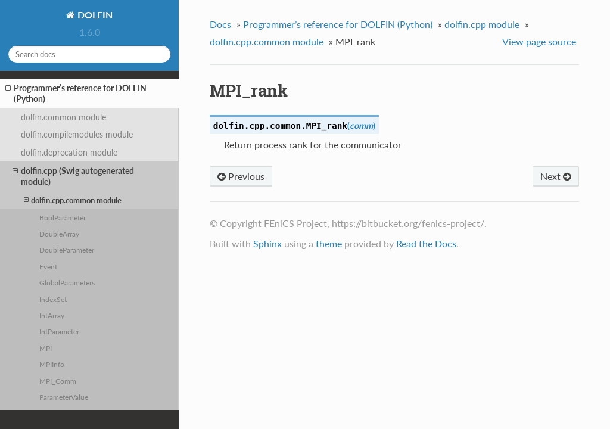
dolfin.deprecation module (69, 152)
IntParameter (59, 331)
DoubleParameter (66, 249)
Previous (240, 176)
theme (329, 243)
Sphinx (267, 243)
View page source (539, 41)
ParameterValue (63, 397)
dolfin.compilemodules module (77, 134)
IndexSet (53, 299)
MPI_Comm (57, 381)
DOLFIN (94, 14)
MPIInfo (51, 364)
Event (48, 266)
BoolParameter (62, 217)
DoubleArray (59, 233)
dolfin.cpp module (481, 24)
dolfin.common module (63, 117)
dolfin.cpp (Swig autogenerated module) (73, 176)
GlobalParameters (67, 282)
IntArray (51, 315)
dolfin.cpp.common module (73, 200)
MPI (45, 348)
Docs (220, 24)
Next (555, 176)
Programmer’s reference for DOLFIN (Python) (76, 93)
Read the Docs (426, 243)
